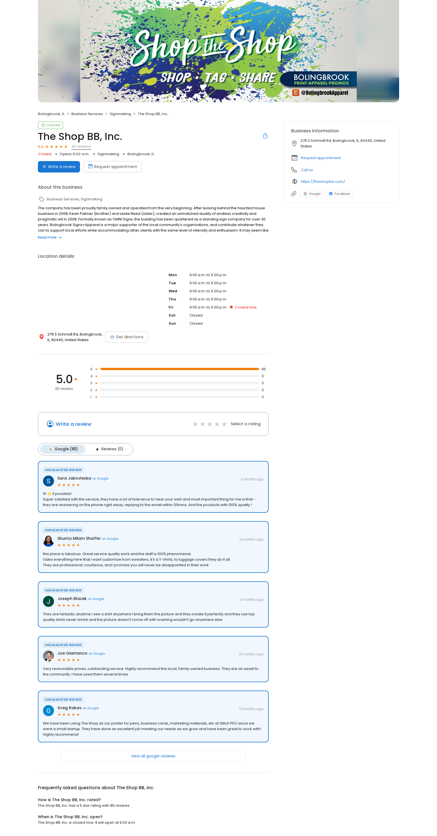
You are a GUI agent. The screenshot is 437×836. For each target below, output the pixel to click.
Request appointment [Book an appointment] (112, 166)
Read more (50, 237)
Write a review (73, 424)
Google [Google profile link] (312, 193)
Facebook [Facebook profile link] (339, 193)
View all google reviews (153, 755)
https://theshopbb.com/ (323, 181)
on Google (100, 478)
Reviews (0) (107, 449)
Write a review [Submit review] (59, 166)
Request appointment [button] (321, 158)
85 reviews (81, 146)
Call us (307, 169)
